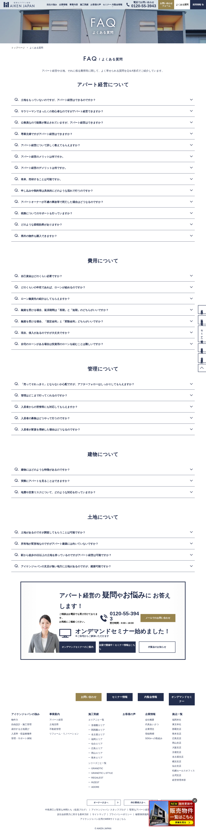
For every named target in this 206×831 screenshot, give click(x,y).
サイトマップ (99, 814)
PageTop (202, 368)
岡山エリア (97, 753)
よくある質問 (182, 4)
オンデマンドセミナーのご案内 (77, 647)
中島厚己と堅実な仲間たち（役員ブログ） (66, 809)
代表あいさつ (152, 724)
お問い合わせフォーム (166, 4)
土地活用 (53, 724)
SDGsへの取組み (153, 738)
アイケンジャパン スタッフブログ (108, 809)
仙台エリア (97, 743)
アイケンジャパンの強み (25, 714)
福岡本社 (176, 719)
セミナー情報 (119, 697)
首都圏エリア (98, 725)
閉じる (194, 800)
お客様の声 (95, 4)
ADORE (95, 787)
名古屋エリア (98, 734)
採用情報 (197, 4)
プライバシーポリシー (120, 814)
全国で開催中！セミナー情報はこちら (117, 647)
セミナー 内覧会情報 (112, 4)
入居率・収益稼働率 (21, 733)
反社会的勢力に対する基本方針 (73, 814)
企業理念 (149, 729)
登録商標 (149, 733)
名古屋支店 (177, 757)
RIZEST (95, 782)
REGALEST (97, 777)
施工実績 (84, 4)
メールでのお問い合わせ (157, 618)
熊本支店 (176, 733)
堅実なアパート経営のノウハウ (145, 809)
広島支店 (176, 738)
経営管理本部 (179, 780)
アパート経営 (56, 719)
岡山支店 (176, 743)
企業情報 (63, 4)
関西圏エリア (98, 730)
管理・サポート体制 (21, 738)
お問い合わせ (88, 697)
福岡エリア (97, 739)
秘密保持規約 (142, 814)
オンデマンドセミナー (181, 699)
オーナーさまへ (101, 802)
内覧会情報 (150, 697)
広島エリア (97, 748)
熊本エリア (97, 757)
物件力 (14, 719)
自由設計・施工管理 (21, 724)
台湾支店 (176, 775)
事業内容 (74, 4)
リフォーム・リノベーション (64, 733)
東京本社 (176, 724)
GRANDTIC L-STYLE (102, 773)
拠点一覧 (177, 714)
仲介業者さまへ (138, 802)
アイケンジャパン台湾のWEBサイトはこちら (103, 819)
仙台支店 (176, 766)
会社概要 (149, 719)
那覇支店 (176, 729)
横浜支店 (176, 761)
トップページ (18, 47)
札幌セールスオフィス (183, 770)
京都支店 (176, 752)
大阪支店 (176, 747)
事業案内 (54, 714)
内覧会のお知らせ (157, 647)
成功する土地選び (20, 729)
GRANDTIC (97, 768)
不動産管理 (55, 729)
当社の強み (52, 4)
